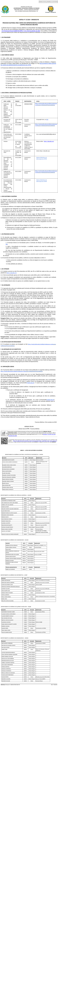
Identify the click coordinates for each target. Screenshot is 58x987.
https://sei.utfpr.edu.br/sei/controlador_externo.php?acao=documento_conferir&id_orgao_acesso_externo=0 (35, 440)
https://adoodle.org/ (49, 141)
